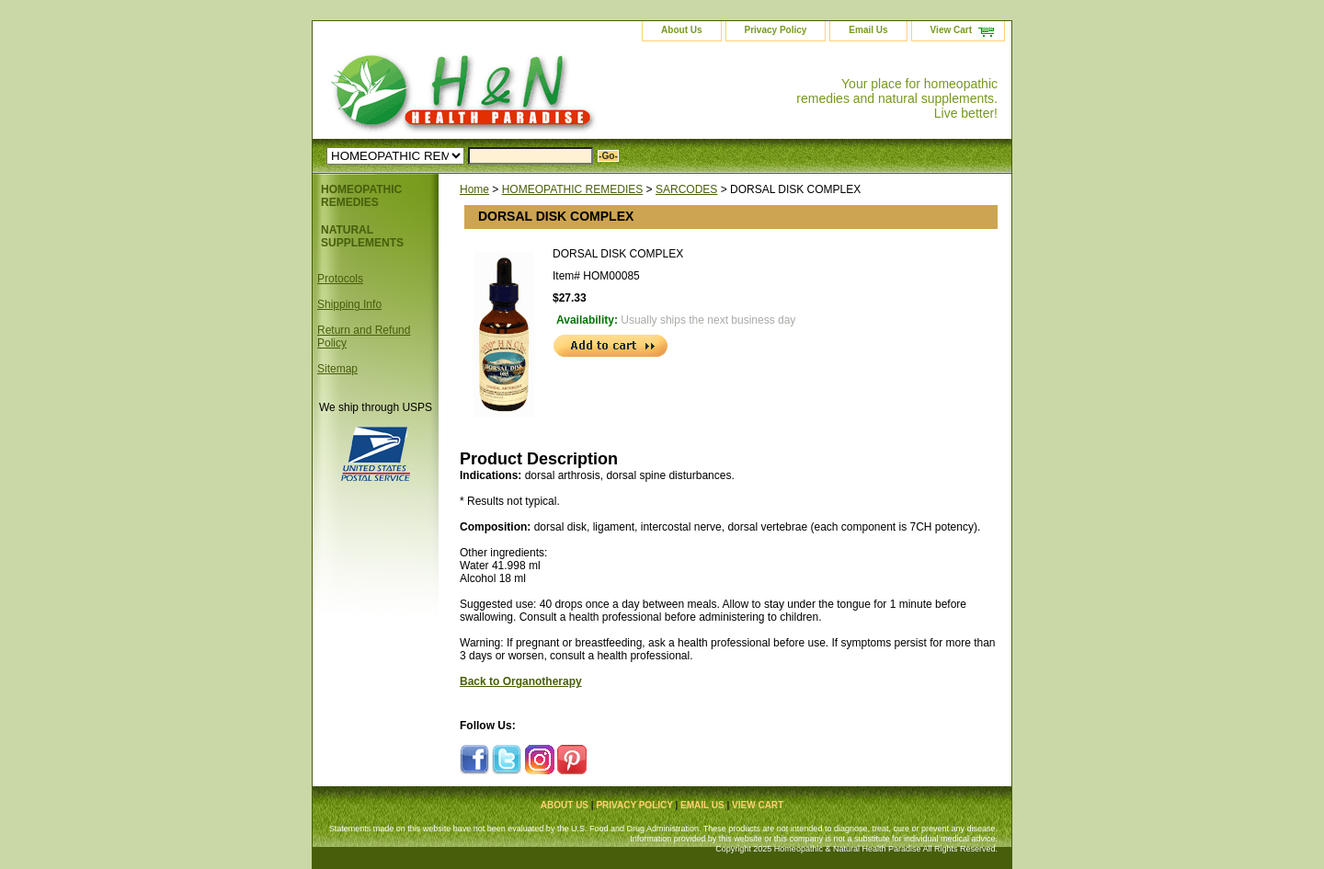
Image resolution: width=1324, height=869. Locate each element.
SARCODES (686, 189)
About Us (681, 30)
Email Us (868, 30)
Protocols (340, 278)
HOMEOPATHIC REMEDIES (573, 189)
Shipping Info (349, 304)
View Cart (951, 30)
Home (474, 189)
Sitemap (337, 368)
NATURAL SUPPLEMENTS (362, 236)
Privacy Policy (776, 30)
